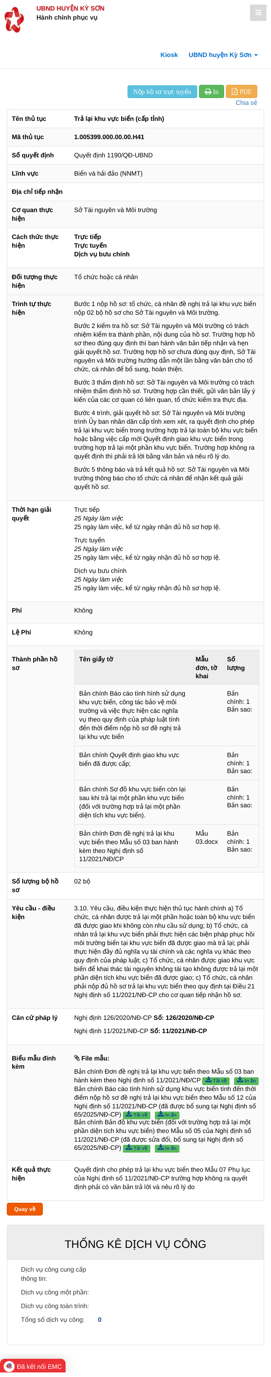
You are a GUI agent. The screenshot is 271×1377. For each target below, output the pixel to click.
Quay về (25, 1209)
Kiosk (169, 54)
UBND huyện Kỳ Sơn (70, 8)
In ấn (246, 1080)
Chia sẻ (246, 102)
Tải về (216, 1080)
